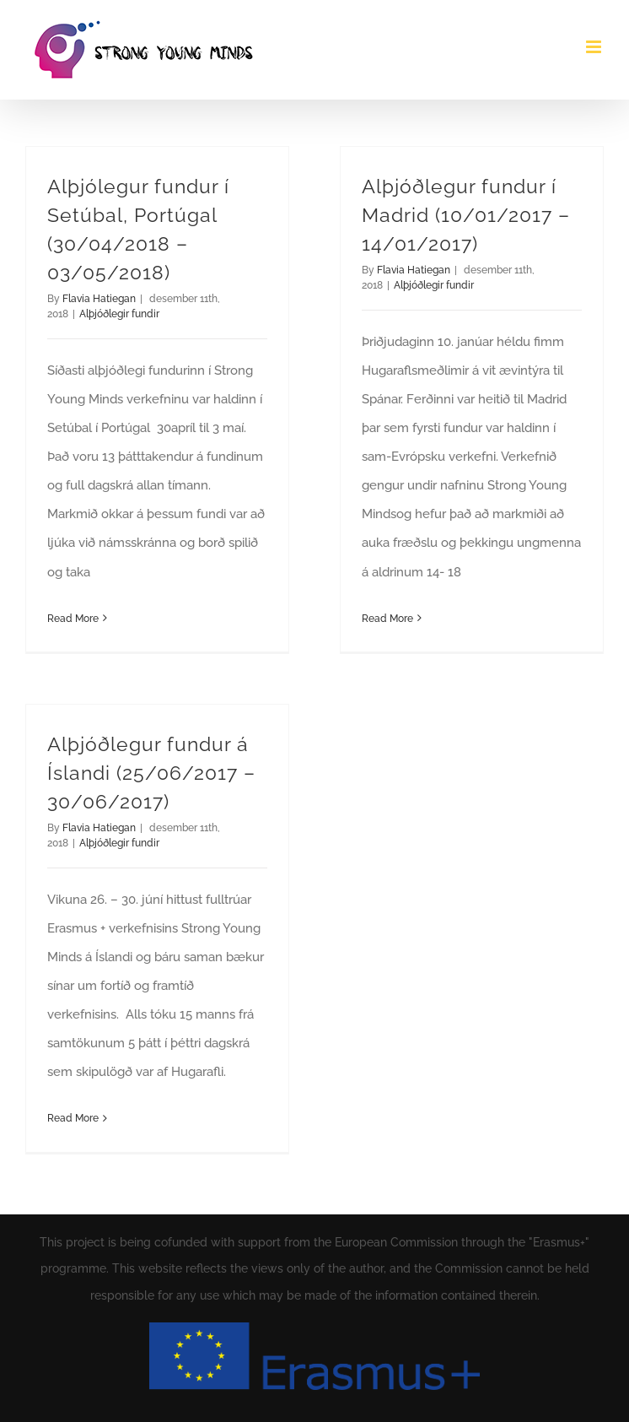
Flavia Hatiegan (99, 299)
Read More (73, 618)
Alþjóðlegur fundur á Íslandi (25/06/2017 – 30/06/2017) (151, 773)
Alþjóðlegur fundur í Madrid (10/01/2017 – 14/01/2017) (466, 215)
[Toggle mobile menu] (595, 47)
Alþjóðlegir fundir (119, 314)
